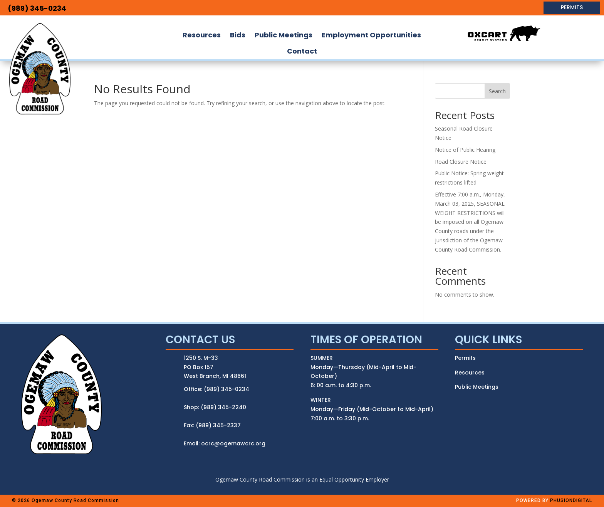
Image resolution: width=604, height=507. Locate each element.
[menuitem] (201, 35)
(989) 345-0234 (37, 8)
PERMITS (572, 7)
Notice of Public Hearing (465, 149)
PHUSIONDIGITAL (571, 500)
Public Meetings (476, 387)
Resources (470, 372)
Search (497, 91)
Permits (465, 358)
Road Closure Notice (461, 161)
